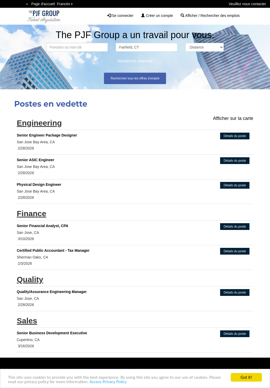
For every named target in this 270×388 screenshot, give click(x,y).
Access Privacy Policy (108, 382)
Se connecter (120, 15)
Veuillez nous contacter (247, 4)
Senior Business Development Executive (52, 333)
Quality (30, 279)
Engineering (39, 123)
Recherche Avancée (135, 61)
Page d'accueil (43, 4)
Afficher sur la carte (233, 118)
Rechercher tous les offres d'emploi (135, 78)
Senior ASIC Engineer (35, 160)
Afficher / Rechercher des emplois (210, 15)
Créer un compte (157, 15)
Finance (31, 213)
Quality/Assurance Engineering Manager (52, 292)
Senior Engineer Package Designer (47, 135)
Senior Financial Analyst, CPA (42, 226)
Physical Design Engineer (39, 184)
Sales (27, 320)
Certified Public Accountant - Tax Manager (53, 250)
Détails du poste (234, 136)
